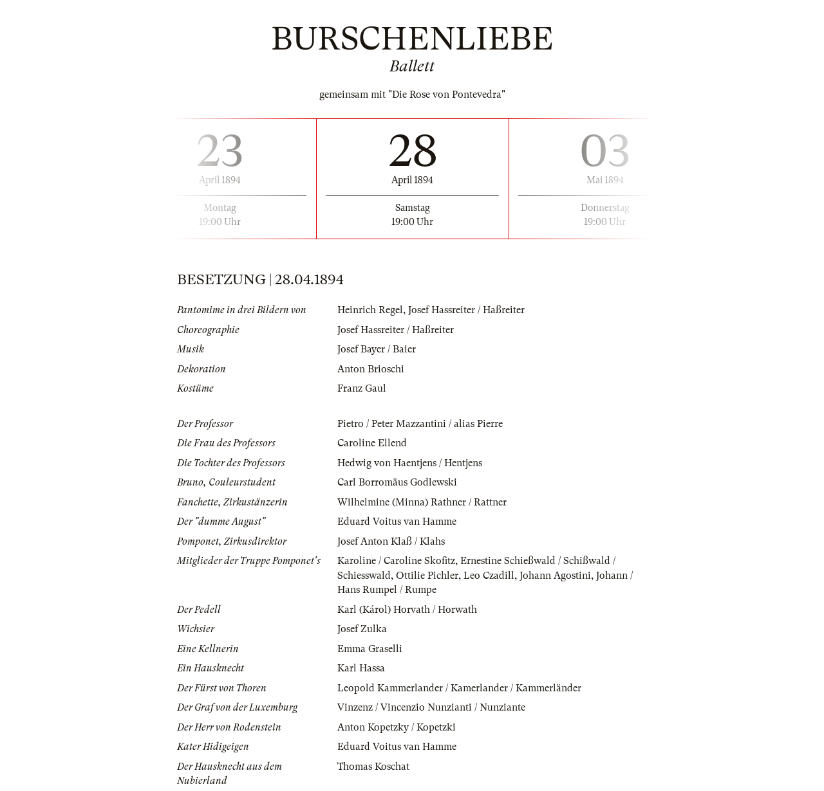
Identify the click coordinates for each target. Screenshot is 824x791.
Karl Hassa (361, 668)
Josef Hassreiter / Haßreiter (466, 310)
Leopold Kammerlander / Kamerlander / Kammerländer (459, 688)
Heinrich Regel (370, 310)
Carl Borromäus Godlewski (397, 482)
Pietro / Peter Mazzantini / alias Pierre (420, 424)
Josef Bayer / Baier (376, 349)
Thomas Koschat (373, 766)
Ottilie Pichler (427, 575)
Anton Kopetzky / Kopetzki (396, 727)
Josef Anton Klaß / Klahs (391, 541)
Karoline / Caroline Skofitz (396, 561)
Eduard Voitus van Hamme (396, 521)
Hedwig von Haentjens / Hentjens (409, 463)
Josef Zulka (362, 629)
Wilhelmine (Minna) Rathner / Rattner (422, 502)
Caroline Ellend (372, 443)
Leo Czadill (489, 575)
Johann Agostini (555, 575)
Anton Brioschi (370, 369)
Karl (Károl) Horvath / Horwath (407, 609)
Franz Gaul (361, 388)
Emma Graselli (369, 649)
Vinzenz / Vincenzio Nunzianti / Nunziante (431, 707)
